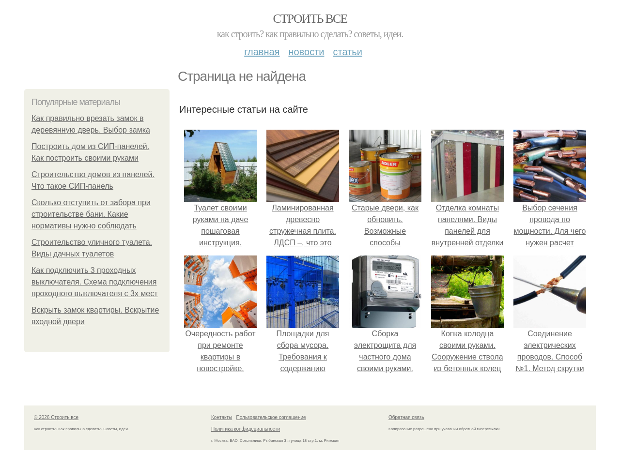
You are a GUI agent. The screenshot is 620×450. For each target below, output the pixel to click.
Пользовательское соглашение (271, 417)
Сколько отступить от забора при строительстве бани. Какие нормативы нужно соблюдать (91, 214)
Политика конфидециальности (245, 429)
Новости (306, 51)
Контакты (221, 417)
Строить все (310, 19)
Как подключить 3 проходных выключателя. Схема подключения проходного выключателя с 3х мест (94, 282)
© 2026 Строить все (56, 417)
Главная (261, 51)
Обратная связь (406, 417)
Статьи (347, 51)
